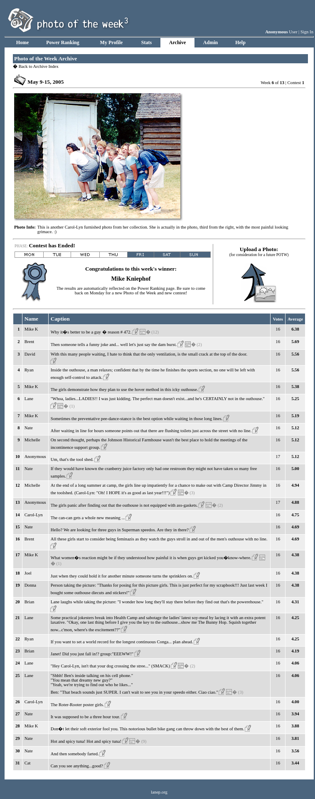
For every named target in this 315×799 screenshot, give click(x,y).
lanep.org (159, 792)
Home (22, 42)
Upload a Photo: (259, 249)
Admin (210, 42)
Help (240, 42)
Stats (146, 42)
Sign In (306, 32)
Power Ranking (62, 42)
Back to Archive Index (36, 66)
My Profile (111, 42)
